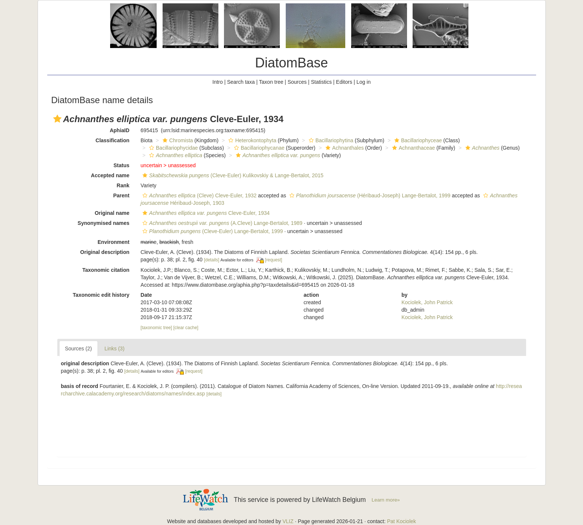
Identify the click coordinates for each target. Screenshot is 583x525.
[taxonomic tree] (156, 327)
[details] (211, 259)
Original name (112, 213)
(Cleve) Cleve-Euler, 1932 (199, 195)
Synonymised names (103, 223)
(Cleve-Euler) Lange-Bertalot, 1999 (212, 231)
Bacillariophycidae (172, 148)
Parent (121, 195)
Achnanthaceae (412, 148)
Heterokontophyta (251, 140)
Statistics (321, 82)
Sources (297, 82)
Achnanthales (344, 148)
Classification (112, 140)
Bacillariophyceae (417, 140)
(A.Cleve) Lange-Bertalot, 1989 (221, 223)
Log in (363, 82)
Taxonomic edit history (101, 295)
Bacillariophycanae (258, 148)
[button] (57, 118)
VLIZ (288, 521)
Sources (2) (78, 348)
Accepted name (110, 175)
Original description (104, 252)
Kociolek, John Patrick (427, 302)
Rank (123, 185)
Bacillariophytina (330, 140)
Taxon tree (271, 82)
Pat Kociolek (401, 521)
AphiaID (119, 130)
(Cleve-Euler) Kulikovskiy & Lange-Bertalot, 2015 (232, 175)
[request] (273, 259)
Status (121, 165)
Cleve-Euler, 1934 (205, 213)
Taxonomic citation (105, 270)
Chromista (177, 140)
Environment (113, 242)
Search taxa (241, 82)
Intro (217, 82)
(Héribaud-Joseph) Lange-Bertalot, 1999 (369, 195)
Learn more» (386, 500)
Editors (344, 82)
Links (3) (115, 348)
